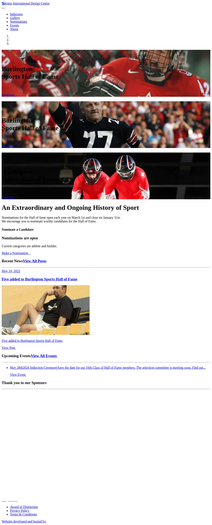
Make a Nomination (16, 253)
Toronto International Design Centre (26, 3)
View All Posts (34, 261)
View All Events (44, 356)
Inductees (9, 95)
